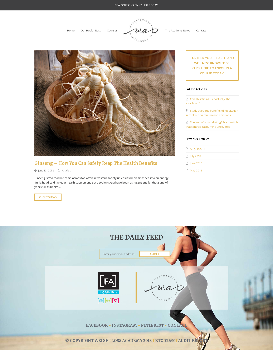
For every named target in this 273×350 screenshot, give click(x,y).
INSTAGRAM (125, 325)
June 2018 (196, 163)
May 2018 (196, 170)
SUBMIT (154, 254)
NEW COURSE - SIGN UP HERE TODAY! (136, 5)
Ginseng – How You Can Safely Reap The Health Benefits (95, 163)
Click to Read (48, 197)
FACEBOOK (97, 325)
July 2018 (195, 156)
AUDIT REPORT (193, 340)
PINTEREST (152, 325)
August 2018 (197, 149)
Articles (66, 170)
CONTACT (177, 325)
